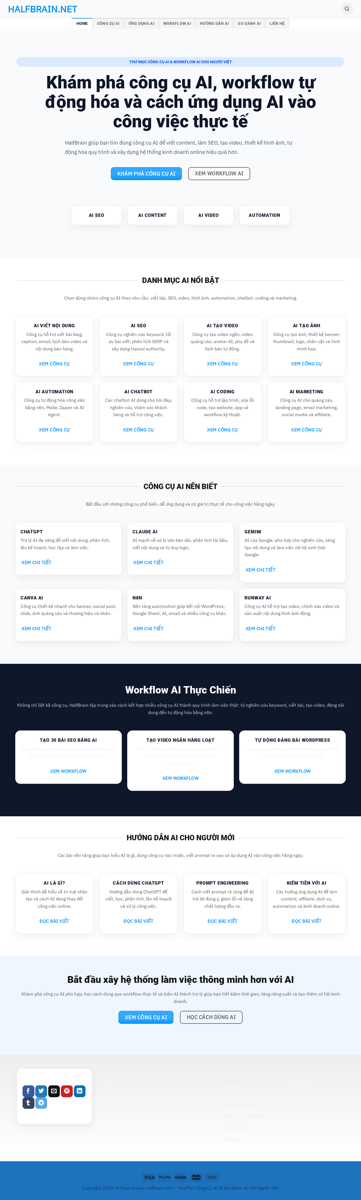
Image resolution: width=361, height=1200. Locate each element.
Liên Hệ (277, 23)
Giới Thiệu (235, 1082)
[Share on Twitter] (41, 1091)
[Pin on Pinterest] (67, 1091)
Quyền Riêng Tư (241, 1105)
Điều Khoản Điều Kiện (247, 1093)
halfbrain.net (34, 9)
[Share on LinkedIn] (80, 1091)
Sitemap (233, 1139)
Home (82, 23)
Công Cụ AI (108, 23)
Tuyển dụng (236, 1128)
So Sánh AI (249, 23)
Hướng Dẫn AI (214, 23)
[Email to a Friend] (54, 1091)
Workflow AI (177, 23)
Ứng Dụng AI (141, 23)
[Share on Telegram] (41, 1103)
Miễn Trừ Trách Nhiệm (247, 1116)
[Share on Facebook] (28, 1091)
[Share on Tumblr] (28, 1103)
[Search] (347, 9)
